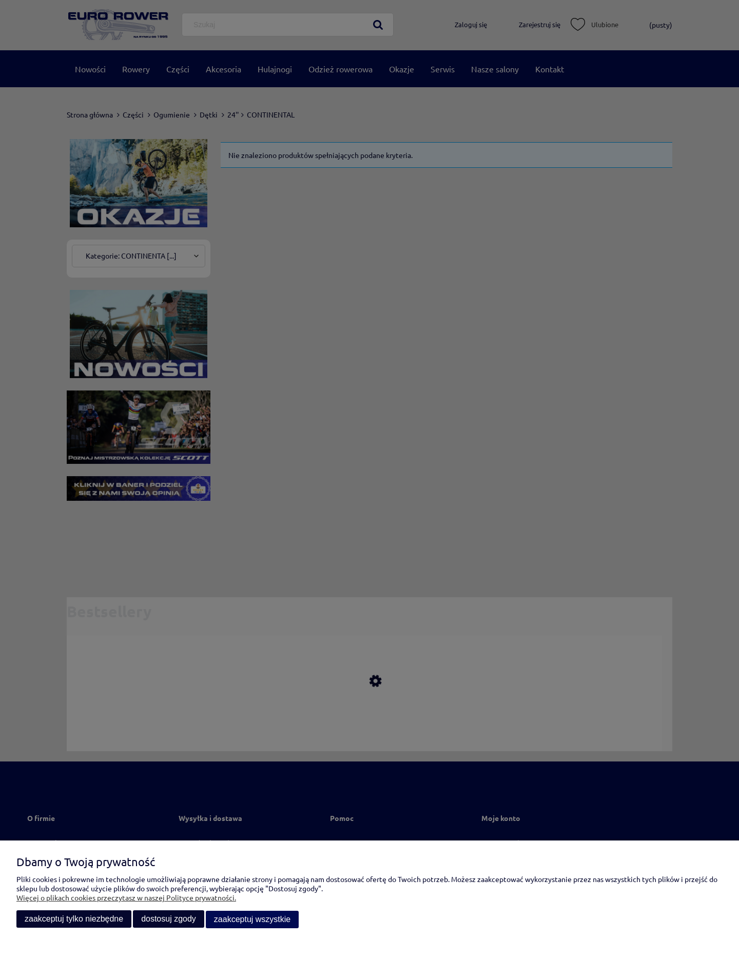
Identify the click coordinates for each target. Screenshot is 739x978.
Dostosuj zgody (168, 919)
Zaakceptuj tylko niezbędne (74, 919)
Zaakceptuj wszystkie (252, 919)
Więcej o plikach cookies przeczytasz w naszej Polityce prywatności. (126, 898)
